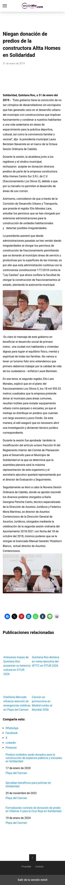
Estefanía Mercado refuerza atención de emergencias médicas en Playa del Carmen (17, 694)
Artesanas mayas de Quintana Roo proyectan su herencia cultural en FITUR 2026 (17, 657)
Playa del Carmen (16, 773)
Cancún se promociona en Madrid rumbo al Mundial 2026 (45, 694)
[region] (32, 20)
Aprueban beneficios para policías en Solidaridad (28, 784)
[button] (7, 616)
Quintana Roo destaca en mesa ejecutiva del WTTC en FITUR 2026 (45, 652)
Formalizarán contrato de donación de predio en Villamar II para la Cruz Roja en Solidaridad (33, 809)
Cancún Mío (32, 6)
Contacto (39, 867)
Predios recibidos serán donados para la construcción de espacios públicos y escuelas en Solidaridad (34, 758)
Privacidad (26, 867)
